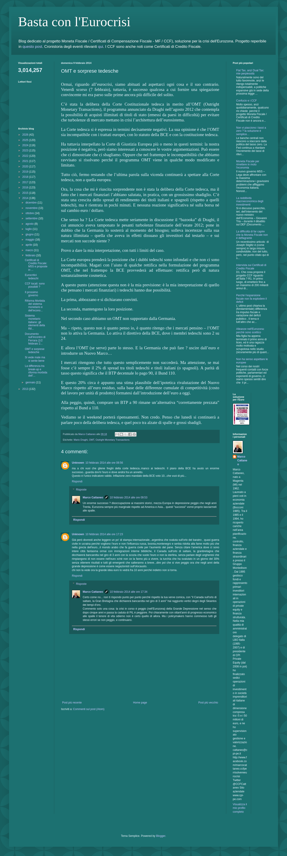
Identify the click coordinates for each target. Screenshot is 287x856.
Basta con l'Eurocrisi (74, 21)
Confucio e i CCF (246, 100)
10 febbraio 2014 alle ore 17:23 (104, 534)
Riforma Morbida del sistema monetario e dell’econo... (35, 305)
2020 (25, 166)
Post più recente (72, 702)
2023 (25, 150)
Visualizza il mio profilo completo (240, 808)
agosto (30, 223)
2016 (25, 187)
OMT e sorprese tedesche (34, 350)
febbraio (31, 255)
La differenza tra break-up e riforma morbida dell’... (36, 370)
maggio (30, 239)
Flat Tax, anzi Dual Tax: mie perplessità (250, 72)
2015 (25, 192)
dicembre (32, 202)
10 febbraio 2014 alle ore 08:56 (104, 462)
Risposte (81, 489)
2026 (25, 134)
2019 (25, 171)
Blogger (160, 835)
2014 (25, 198)
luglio (29, 229)
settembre (32, 218)
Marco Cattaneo (93, 497)
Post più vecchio (208, 702)
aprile (29, 244)
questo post (32, 46)
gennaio (31, 382)
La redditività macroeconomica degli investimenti (249, 201)
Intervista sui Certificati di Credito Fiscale (251, 267)
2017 (25, 182)
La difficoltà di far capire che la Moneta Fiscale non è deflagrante (252, 235)
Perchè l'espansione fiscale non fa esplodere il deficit (251, 298)
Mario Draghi (81, 439)
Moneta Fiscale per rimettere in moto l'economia (247, 164)
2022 (25, 155)
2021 (25, 161)
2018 (25, 176)
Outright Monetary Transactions (113, 439)
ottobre (30, 213)
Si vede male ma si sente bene (35, 359)
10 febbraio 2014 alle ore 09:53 (128, 497)
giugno (30, 234)
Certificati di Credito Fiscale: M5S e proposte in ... (36, 265)
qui (100, 46)
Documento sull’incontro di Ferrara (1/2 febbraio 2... (35, 338)
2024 (25, 145)
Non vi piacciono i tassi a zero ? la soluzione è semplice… (251, 131)
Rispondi (77, 481)
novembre (32, 208)
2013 (25, 389)
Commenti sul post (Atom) (88, 709)
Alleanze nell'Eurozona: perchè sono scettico (250, 330)
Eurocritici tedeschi (31, 276)
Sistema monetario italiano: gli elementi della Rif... (35, 322)
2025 (25, 140)
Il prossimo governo (31, 294)
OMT (91, 439)
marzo (30, 250)
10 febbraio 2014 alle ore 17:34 (128, 591)
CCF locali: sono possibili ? (35, 285)
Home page (140, 702)
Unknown (78, 462)
